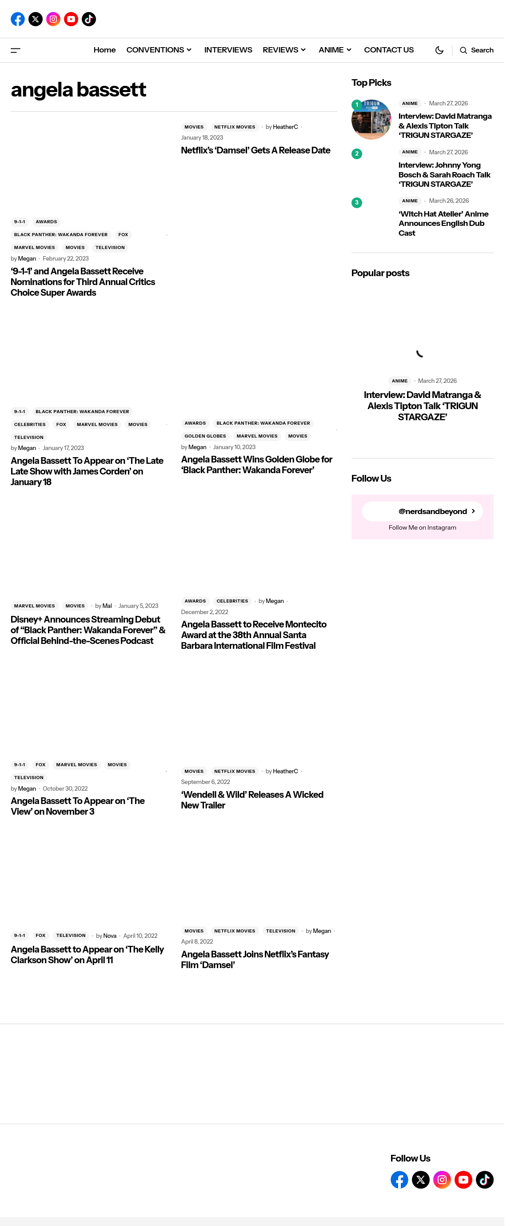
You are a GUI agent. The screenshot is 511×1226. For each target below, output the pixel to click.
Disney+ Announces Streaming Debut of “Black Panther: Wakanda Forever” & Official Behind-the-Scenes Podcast (88, 630)
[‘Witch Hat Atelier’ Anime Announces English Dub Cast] (371, 217)
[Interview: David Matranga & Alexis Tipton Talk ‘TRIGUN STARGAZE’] (371, 120)
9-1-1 (19, 222)
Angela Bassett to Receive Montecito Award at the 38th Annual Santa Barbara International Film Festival (254, 635)
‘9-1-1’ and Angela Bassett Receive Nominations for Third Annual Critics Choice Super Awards (83, 282)
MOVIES (75, 247)
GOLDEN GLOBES (205, 436)
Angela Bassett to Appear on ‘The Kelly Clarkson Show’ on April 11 (87, 954)
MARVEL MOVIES (34, 247)
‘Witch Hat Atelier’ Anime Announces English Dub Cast (443, 223)
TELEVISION (110, 247)
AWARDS (46, 222)
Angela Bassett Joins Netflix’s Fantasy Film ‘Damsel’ (255, 959)
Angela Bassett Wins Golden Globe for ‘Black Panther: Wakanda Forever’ (256, 464)
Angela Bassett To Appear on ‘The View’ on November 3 (77, 806)
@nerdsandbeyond (433, 511)
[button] (15, 50)
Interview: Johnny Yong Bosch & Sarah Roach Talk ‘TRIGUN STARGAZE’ (445, 175)
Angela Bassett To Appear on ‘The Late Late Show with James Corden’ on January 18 (87, 471)
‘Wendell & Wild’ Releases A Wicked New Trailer (252, 800)
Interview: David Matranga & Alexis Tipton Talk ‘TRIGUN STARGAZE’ (445, 126)
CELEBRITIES (30, 424)
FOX (123, 234)
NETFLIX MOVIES (235, 127)
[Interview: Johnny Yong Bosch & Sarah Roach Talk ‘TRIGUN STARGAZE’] (371, 169)
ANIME (410, 103)
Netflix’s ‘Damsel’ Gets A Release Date (256, 150)
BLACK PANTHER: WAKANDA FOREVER (61, 234)
